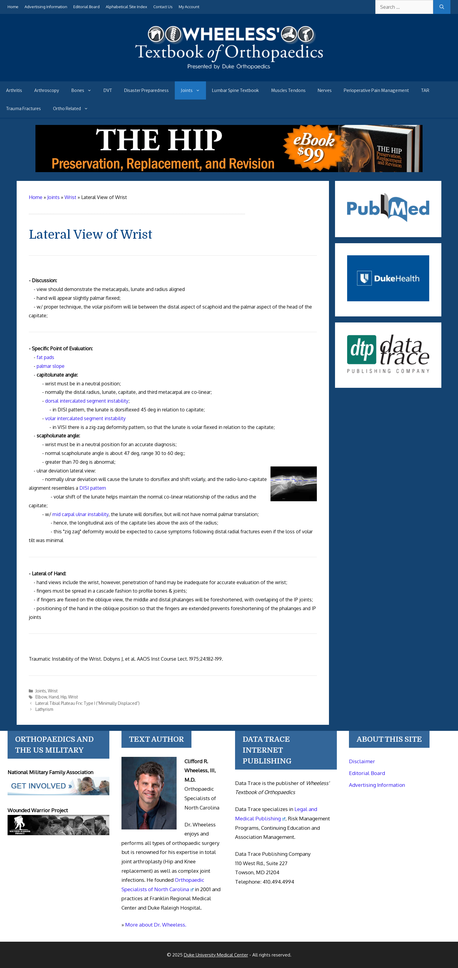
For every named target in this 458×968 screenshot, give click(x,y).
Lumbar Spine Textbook (235, 90)
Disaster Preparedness (146, 90)
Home (13, 6)
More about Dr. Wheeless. (155, 924)
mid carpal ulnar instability (80, 514)
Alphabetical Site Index (126, 6)
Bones (84, 90)
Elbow (41, 696)
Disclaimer (362, 761)
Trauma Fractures (23, 108)
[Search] (441, 7)
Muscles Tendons (288, 90)
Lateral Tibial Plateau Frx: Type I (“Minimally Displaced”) (87, 703)
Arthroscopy (46, 90)
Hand (54, 696)
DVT (108, 90)
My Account (189, 6)
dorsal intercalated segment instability (86, 401)
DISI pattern (92, 488)
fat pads (45, 357)
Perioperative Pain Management (376, 90)
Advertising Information (46, 6)
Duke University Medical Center (216, 955)
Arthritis (14, 90)
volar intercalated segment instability (85, 418)
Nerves (325, 90)
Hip (63, 696)
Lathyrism (44, 709)
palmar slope (51, 366)
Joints (193, 90)
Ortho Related (73, 109)
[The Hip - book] (229, 170)
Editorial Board (86, 6)
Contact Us (163, 6)
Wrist (53, 690)
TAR (425, 90)
